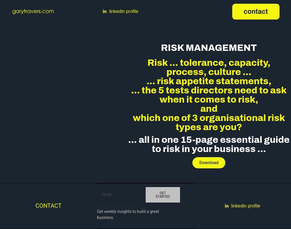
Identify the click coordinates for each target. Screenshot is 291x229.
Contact (49, 205)
